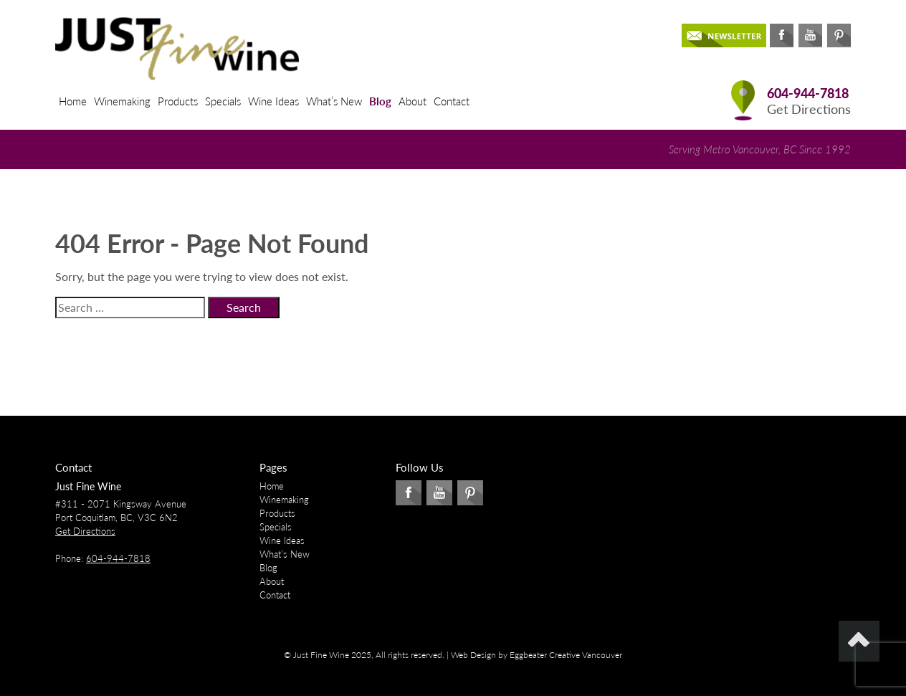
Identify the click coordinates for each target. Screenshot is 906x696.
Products (178, 101)
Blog (380, 101)
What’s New (334, 101)
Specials (223, 101)
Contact (451, 101)
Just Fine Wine (88, 486)
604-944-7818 (808, 93)
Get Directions (809, 109)
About (412, 101)
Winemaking (122, 101)
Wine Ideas (273, 101)
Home (73, 101)
